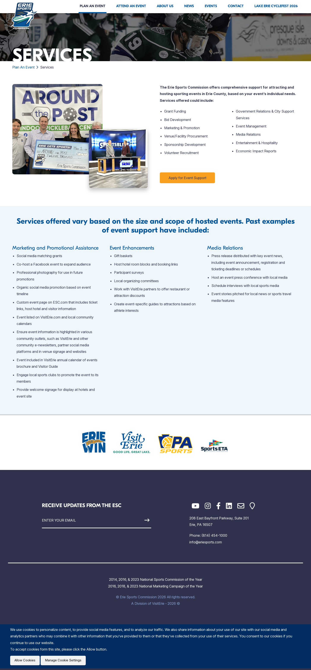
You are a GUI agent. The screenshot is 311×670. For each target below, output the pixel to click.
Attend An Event (131, 6)
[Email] (240, 506)
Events (211, 6)
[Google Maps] (252, 506)
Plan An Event (92, 6)
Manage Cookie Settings (65, 661)
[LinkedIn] (229, 506)
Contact (236, 6)
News (189, 6)
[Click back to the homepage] (24, 15)
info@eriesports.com (205, 542)
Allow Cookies (25, 661)
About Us (165, 6)
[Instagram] (208, 506)
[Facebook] (218, 506)
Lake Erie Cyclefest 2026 (276, 6)
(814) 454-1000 (214, 535)
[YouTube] (195, 506)
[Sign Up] (137, 520)
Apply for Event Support (187, 178)
